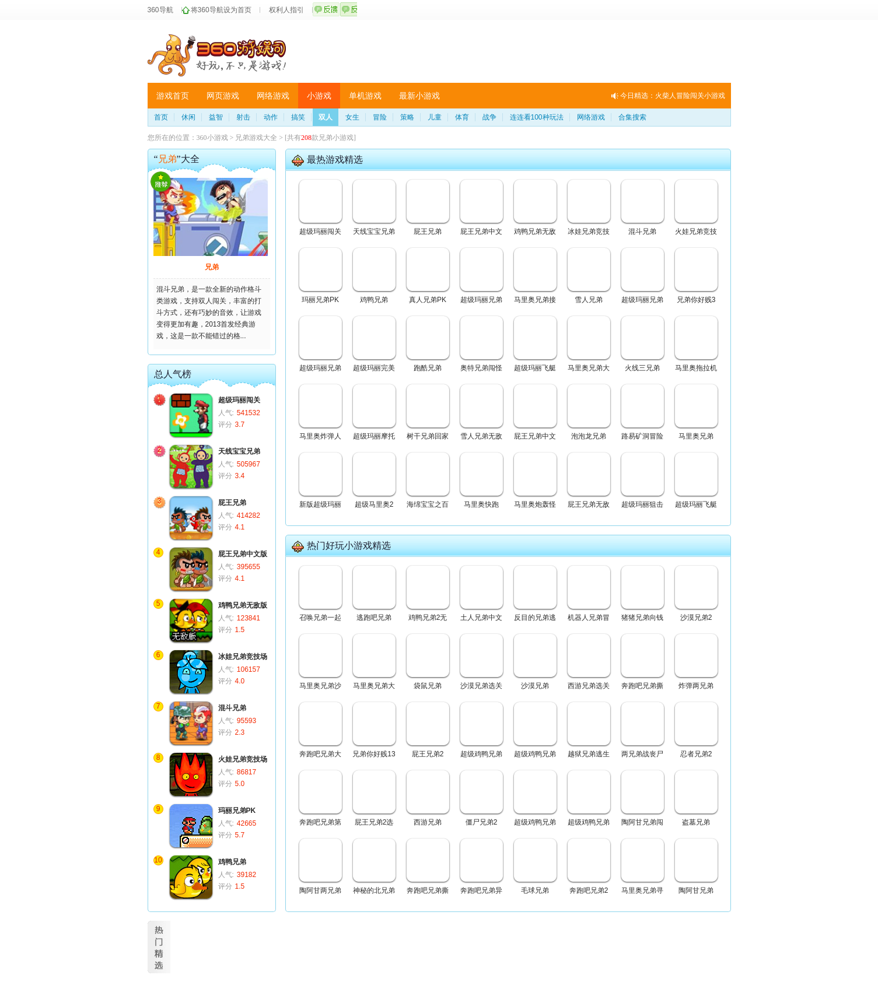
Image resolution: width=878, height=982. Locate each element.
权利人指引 (286, 10)
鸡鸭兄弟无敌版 (242, 605)
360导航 (160, 10)
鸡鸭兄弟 (232, 862)
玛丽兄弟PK (237, 810)
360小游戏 (212, 138)
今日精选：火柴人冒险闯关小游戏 (672, 96)
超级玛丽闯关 (239, 400)
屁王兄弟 (232, 503)
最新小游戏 (419, 95)
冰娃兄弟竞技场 (242, 657)
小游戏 (319, 95)
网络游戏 (273, 95)
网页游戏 (223, 95)
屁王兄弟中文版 (242, 554)
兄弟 (212, 267)
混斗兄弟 (232, 708)
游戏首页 (172, 95)
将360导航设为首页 (221, 10)
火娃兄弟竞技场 (242, 759)
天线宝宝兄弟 (239, 451)
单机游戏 (365, 95)
